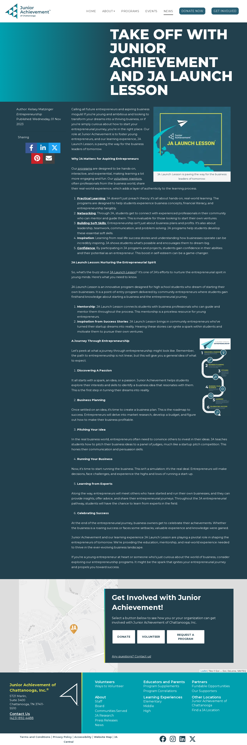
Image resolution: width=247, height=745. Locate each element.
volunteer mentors (127, 178)
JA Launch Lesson (123, 272)
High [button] (147, 711)
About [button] (100, 697)
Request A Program (185, 637)
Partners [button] (199, 682)
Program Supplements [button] (161, 686)
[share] (31, 149)
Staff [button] (98, 701)
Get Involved (225, 11)
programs (84, 168)
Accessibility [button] (82, 736)
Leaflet (203, 671)
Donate (123, 636)
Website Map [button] (103, 736)
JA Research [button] (104, 715)
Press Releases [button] (106, 720)
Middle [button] (148, 706)
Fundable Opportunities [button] (211, 686)
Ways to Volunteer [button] (109, 686)
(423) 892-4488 (22, 718)
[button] (114, 11)
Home (91, 11)
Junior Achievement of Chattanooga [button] (209, 703)
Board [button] (99, 706)
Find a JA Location (205, 710)
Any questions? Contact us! (131, 656)
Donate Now (192, 11)
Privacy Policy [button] (62, 736)
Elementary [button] (152, 701)
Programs (130, 11)
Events (151, 11)
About (107, 11)
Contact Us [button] (20, 714)
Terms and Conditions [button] (35, 736)
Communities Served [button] (111, 711)
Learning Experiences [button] (162, 697)
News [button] (99, 725)
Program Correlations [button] (160, 691)
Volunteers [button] (105, 682)
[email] (49, 159)
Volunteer (151, 636)
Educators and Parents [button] (164, 682)
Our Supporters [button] (204, 691)
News (168, 11)
